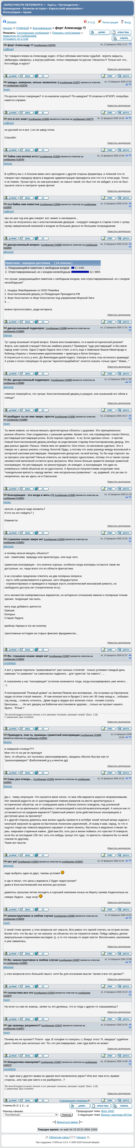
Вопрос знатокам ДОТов (116, 1114)
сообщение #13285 (52, 245)
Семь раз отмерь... (20, 779)
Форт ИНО (107, 1111)
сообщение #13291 (65, 416)
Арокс (7, 502)
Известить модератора (119, 69)
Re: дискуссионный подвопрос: (29, 379)
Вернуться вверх (67, 1122)
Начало (9, 22)
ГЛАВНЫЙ (22, 28)
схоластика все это (20, 992)
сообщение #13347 (51, 1062)
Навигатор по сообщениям (20, 35)
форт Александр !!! (20, 45)
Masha (7, 742)
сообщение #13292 (65, 495)
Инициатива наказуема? (24, 1062)
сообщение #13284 (51, 204)
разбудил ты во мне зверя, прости (31, 416)
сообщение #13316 (45, 993)
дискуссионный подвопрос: (26, 328)
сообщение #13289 (62, 380)
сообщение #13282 (39, 119)
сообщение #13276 (45, 45)
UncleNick (9, 663)
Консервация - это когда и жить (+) (31, 495)
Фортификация (42, 28)
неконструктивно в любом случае (30, 915)
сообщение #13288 (57, 328)
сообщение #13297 (60, 656)
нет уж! (12, 861)
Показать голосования (66, 32)
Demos (7, 163)
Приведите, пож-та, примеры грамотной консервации (44, 734)
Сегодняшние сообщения (33, 32)
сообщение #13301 (44, 779)
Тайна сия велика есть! (23, 156)
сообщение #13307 (70, 960)
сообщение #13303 (29, 861)
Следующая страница (75, 1100)
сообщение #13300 (91, 735)
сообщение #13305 (65, 916)
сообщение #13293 (55, 539)
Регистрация (108, 22)
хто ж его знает (18, 118)
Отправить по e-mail (15, 38)
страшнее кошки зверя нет (25, 539)
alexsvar (8, 251)
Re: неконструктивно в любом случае (33, 959)
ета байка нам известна (23, 204)
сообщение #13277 (70, 82)
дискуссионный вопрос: (24, 244)
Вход (126, 22)
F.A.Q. (90, 22)
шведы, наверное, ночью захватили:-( (33, 82)
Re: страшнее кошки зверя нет (28, 656)
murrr (6, 89)
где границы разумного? (24, 1025)
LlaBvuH (8, 49)
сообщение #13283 (50, 156)
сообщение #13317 (52, 1025)
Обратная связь (59, 1137)
